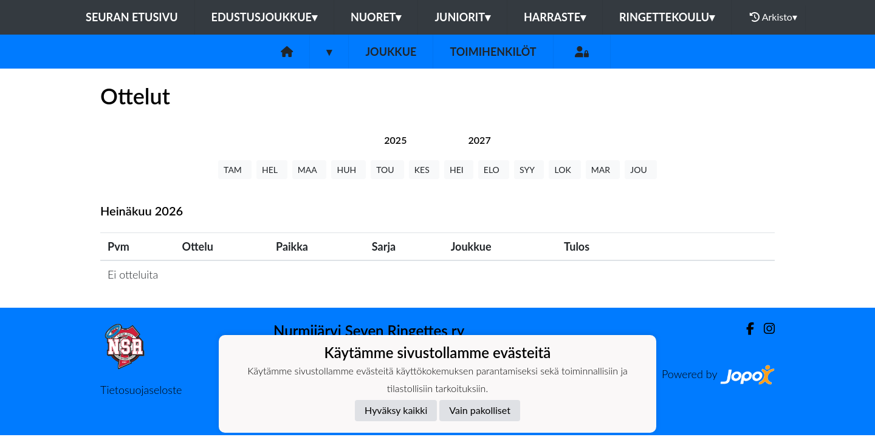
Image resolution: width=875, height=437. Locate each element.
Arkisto (773, 17)
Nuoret (376, 17)
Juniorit (462, 17)
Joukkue (390, 51)
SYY (529, 169)
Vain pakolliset (479, 410)
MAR (602, 169)
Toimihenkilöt (493, 51)
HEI (459, 169)
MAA (309, 169)
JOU (640, 169)
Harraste (555, 17)
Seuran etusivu (132, 17)
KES (424, 169)
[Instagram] (764, 328)
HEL (272, 169)
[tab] (395, 140)
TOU (387, 169)
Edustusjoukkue (264, 17)
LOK (564, 169)
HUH (348, 169)
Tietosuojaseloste (141, 389)
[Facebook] (745, 328)
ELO (494, 169)
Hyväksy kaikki (396, 410)
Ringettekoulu (667, 17)
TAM (235, 169)
